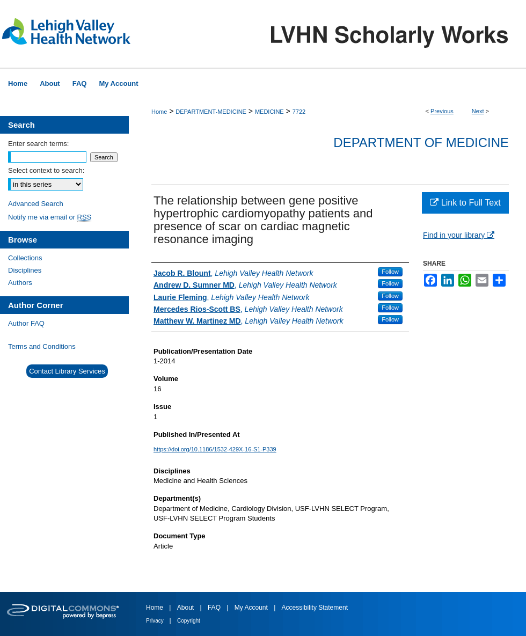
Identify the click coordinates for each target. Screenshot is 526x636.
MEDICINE (269, 111)
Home (159, 111)
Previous (442, 111)
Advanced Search (35, 204)
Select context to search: (46, 170)
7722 (299, 111)
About (186, 607)
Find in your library (458, 235)
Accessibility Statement (315, 607)
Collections (25, 258)
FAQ (215, 607)
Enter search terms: (38, 144)
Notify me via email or (49, 217)
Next (478, 111)
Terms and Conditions (42, 346)
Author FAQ (26, 323)
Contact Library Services (67, 371)
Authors (20, 283)
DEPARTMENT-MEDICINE (211, 111)
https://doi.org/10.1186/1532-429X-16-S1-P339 (215, 449)
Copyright (188, 621)
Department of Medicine (421, 142)
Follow (390, 271)
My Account (252, 607)
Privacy (155, 621)
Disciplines (24, 270)
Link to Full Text (465, 202)
